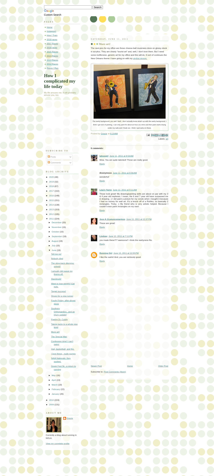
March (55, 385)
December (57, 222)
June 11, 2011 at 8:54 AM (121, 156)
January (56, 394)
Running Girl (106, 253)
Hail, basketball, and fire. (62, 349)
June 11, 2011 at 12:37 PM (139, 219)
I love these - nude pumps (63, 353)
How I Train (52, 35)
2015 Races (52, 51)
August (55, 241)
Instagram (51, 31)
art (167, 139)
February (56, 389)
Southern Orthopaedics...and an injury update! (63, 311)
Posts (52, 157)
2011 (52, 218)
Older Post (163, 366)
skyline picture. (140, 58)
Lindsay (104, 236)
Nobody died (57, 258)
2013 (52, 209)
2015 (52, 200)
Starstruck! (56, 279)
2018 (52, 186)
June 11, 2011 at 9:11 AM (125, 190)
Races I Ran (52, 68)
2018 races (52, 39)
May (54, 375)
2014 (52, 205)
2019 (52, 181)
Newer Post (96, 366)
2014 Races (52, 56)
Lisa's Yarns (106, 190)
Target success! (58, 291)
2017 (52, 191)
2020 (52, 177)
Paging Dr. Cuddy (59, 319)
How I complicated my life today (60, 81)
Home (130, 366)
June (54, 250)
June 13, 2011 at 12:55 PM (126, 253)
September (57, 236)
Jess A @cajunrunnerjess (112, 219)
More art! (55, 332)
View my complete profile (57, 443)
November (57, 227)
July (54, 245)
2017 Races (52, 43)
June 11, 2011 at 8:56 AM (125, 173)
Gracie (70, 418)
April (54, 380)
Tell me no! (56, 254)
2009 (52, 404)
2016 (52, 195)
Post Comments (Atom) (115, 372)
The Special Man (59, 336)
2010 (52, 400)
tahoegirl (104, 156)
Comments (54, 162)
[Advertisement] (118, 339)
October (56, 231)
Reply (102, 164)
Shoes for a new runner (62, 296)
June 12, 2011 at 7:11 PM (121, 236)
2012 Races (52, 64)
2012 (52, 214)
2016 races (52, 47)
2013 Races (52, 60)
